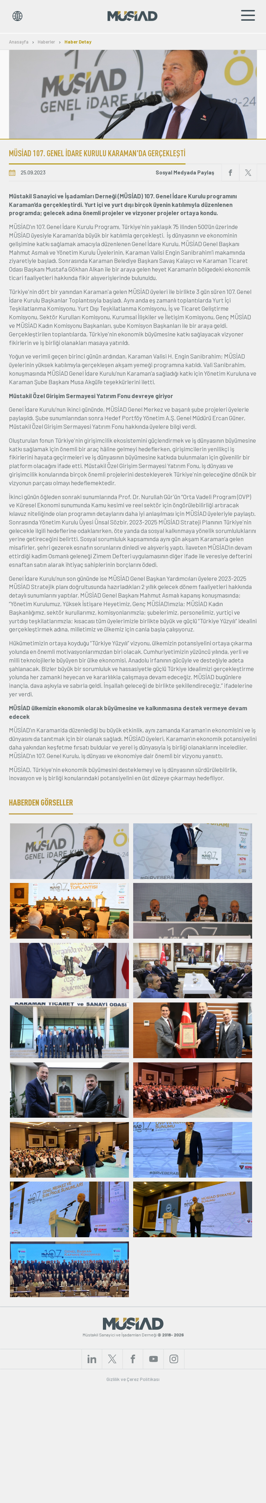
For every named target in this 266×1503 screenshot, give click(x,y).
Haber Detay (78, 42)
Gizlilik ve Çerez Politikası (133, 1493)
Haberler (46, 42)
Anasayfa (18, 42)
